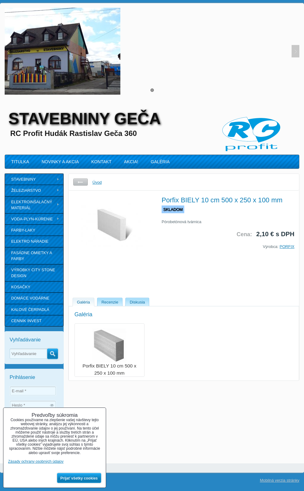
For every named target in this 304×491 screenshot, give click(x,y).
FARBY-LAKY (23, 230)
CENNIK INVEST (26, 320)
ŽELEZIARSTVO (26, 190)
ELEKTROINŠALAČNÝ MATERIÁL (31, 205)
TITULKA (20, 161)
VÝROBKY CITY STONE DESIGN (33, 273)
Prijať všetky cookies (79, 478)
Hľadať (52, 354)
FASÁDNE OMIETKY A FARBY (31, 255)
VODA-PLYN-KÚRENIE (32, 219)
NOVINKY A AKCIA (60, 161)
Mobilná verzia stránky (279, 480)
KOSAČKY (20, 287)
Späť (80, 182)
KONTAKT (101, 161)
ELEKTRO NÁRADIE (29, 241)
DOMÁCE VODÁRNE (30, 298)
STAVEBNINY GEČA (84, 119)
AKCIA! (131, 161)
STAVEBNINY (23, 179)
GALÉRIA (160, 161)
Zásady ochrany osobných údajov (36, 461)
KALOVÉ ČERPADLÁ (30, 309)
